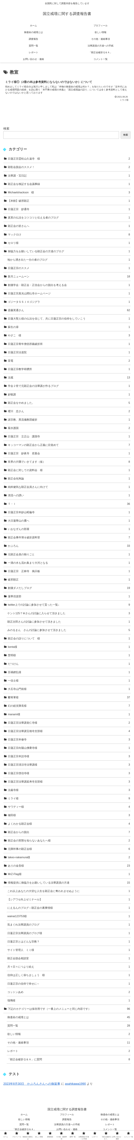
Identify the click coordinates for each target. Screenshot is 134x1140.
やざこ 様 (69, 335)
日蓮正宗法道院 (69, 352)
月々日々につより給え (68, 966)
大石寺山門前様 (69, 689)
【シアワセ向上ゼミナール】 (68, 899)
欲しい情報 (68, 1034)
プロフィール (67, 1114)
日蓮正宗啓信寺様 (69, 773)
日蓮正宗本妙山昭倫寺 (69, 512)
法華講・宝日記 (69, 175)
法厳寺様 (69, 790)
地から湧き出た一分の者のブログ (68, 259)
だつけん (69, 663)
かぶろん (69, 545)
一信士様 (69, 680)
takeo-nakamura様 (69, 857)
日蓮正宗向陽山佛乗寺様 (69, 747)
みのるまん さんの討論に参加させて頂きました (68, 630)
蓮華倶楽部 (69, 596)
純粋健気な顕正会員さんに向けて (69, 486)
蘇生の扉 (69, 327)
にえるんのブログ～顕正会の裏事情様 (68, 907)
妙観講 (69, 394)
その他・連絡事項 (68, 1042)
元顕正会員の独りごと (69, 554)
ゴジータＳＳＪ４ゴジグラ (69, 301)
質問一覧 (68, 1025)
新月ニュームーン (69, 276)
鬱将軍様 (69, 697)
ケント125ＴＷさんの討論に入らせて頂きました (68, 613)
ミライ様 (69, 798)
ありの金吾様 (69, 865)
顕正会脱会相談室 (68, 958)
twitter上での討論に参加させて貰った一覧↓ (69, 604)
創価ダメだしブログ (69, 588)
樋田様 (69, 815)
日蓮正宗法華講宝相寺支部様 (69, 731)
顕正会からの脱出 (69, 832)
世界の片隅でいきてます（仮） (69, 461)
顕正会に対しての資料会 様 (69, 470)
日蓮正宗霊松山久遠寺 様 (69, 158)
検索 (6, 128)
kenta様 (69, 646)
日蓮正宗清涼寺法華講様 (69, 764)
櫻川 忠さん (69, 411)
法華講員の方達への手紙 (67, 1124)
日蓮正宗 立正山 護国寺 (69, 436)
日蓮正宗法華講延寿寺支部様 (69, 781)
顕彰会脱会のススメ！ (69, 167)
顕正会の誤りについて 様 (69, 638)
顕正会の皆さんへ (69, 226)
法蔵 (69, 377)
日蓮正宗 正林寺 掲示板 (69, 571)
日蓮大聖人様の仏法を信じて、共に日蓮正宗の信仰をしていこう (69, 318)
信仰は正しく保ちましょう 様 (68, 975)
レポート (68, 1051)
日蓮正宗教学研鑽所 (69, 369)
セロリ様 (69, 242)
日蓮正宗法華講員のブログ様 (68, 933)
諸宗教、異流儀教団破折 (69, 419)
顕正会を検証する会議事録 (69, 184)
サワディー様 (69, 806)
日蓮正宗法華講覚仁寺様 (69, 722)
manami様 (69, 714)
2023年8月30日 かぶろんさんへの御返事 (31, 1083)
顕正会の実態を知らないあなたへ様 (69, 840)
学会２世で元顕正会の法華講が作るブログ (69, 385)
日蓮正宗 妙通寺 (69, 209)
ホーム (24, 1114)
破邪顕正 (69, 579)
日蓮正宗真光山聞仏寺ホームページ (69, 293)
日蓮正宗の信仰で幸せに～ (68, 983)
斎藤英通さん (69, 310)
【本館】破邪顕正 (69, 200)
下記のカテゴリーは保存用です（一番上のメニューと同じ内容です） (69, 1008)
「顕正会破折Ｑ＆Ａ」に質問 (68, 1059)
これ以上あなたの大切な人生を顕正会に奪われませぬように (68, 891)
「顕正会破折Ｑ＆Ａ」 (24, 1129)
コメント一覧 (110, 1129)
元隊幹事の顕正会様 (69, 848)
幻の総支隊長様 (69, 705)
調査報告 (67, 1119)
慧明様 (69, 655)
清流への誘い (69, 495)
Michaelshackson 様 (69, 192)
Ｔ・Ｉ (69, 503)
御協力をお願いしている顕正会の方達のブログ (69, 251)
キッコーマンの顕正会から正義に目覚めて (69, 445)
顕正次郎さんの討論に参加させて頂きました (68, 621)
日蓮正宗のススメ (69, 268)
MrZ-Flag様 (69, 874)
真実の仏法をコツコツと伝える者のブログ (69, 217)
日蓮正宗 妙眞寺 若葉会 (69, 453)
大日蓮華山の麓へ (69, 520)
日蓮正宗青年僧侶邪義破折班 (69, 344)
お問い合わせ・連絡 (66, 1129)
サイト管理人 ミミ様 (68, 950)
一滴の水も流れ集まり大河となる (69, 562)
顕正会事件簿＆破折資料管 (69, 537)
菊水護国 (69, 428)
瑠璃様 (68, 1000)
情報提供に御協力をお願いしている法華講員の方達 (69, 882)
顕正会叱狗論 (69, 478)
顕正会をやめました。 (69, 402)
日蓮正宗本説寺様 (69, 756)
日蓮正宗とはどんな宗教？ (68, 941)
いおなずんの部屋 (69, 529)
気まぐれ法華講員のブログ (68, 924)
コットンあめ (68, 992)
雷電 (69, 360)
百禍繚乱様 (69, 672)
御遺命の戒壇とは (68, 1017)
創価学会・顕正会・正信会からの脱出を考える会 (69, 285)
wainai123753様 (68, 916)
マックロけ (69, 234)
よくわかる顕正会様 (69, 823)
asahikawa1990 (75, 1083)
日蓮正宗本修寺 (69, 739)
